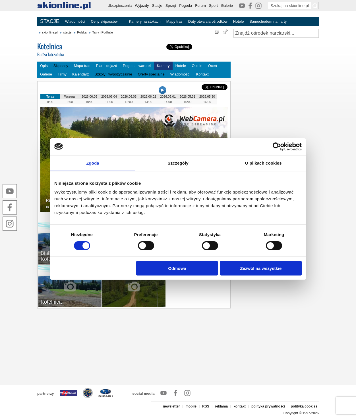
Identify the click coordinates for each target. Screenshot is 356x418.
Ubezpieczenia (119, 5)
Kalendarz (80, 74)
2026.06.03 (128, 96)
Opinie (197, 66)
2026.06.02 (148, 96)
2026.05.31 (187, 96)
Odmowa (177, 268)
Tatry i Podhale (102, 32)
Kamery (163, 66)
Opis (44, 66)
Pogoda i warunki (137, 66)
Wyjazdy (142, 5)
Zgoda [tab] (92, 162)
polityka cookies (304, 406)
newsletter (171, 406)
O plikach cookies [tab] (263, 162)
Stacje (157, 5)
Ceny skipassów (104, 21)
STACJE (49, 21)
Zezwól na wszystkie (261, 268)
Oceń (212, 66)
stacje (67, 32)
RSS (205, 406)
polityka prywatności (268, 406)
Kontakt (202, 74)
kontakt (239, 406)
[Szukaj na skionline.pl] (315, 5)
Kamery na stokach (144, 21)
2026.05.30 (207, 96)
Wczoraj (70, 96)
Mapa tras (82, 66)
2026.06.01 (168, 96)
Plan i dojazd (106, 66)
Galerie (227, 5)
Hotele (238, 21)
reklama (221, 406)
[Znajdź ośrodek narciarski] (276, 33)
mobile (190, 406)
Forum (200, 5)
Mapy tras (174, 21)
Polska (81, 32)
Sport (213, 5)
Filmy (62, 74)
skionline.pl (49, 32)
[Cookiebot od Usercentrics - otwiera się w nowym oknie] (277, 146)
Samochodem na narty (268, 21)
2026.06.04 (109, 96)
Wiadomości (75, 21)
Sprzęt (170, 5)
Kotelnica (80, 50)
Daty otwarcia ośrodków (207, 21)
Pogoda (185, 5)
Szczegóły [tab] (177, 162)
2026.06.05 (89, 96)
